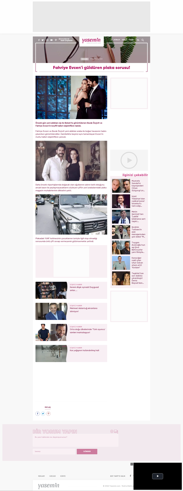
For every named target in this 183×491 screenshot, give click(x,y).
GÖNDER (87, 451)
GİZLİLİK (52, 476)
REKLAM (41, 476)
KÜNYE (63, 476)
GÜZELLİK (117, 40)
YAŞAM (131, 40)
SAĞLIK (124, 40)
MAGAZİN (84, 59)
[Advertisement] (71, 261)
